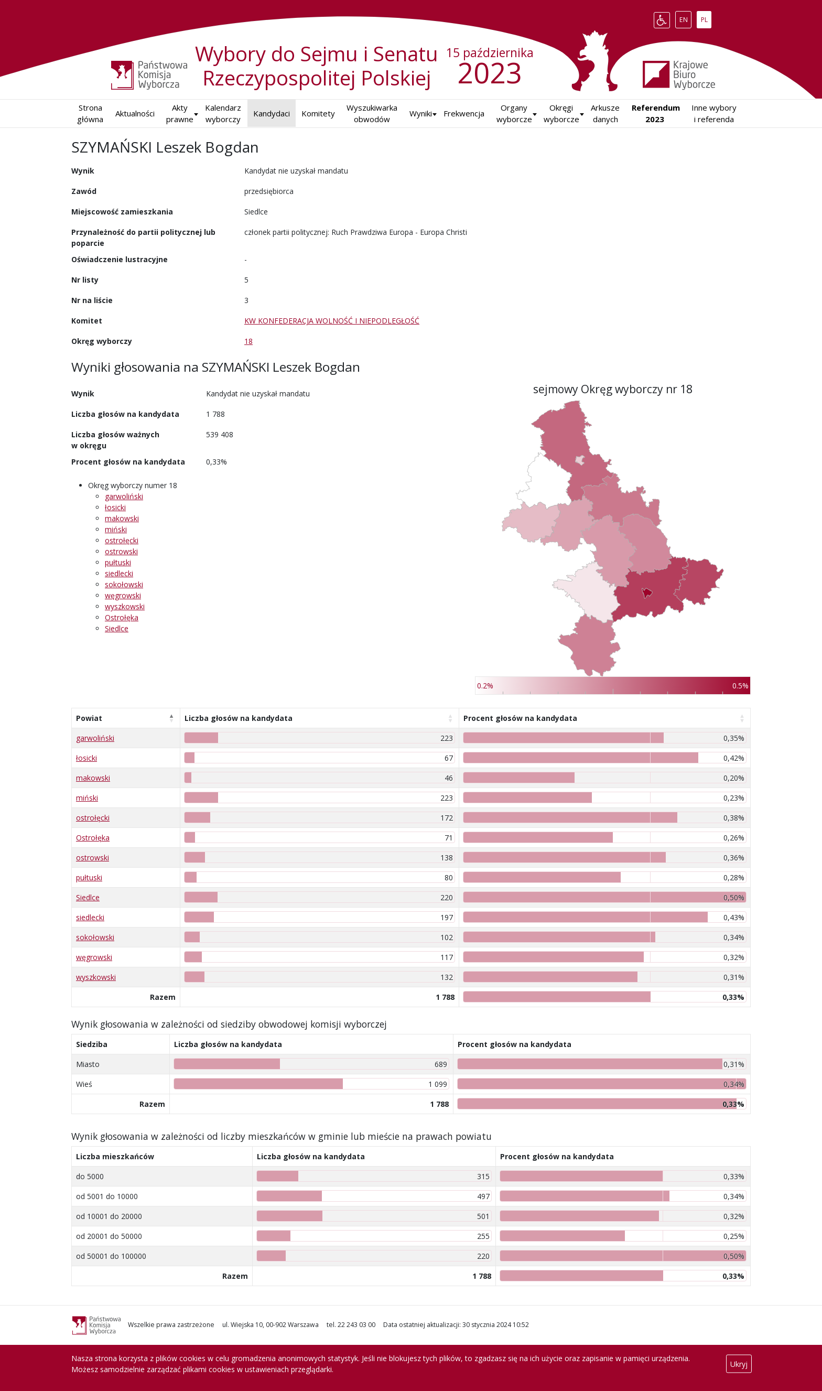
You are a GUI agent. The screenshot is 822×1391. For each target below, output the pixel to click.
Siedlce (116, 628)
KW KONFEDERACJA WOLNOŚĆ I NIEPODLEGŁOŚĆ (331, 321)
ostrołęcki (121, 540)
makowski (122, 518)
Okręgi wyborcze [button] (561, 113)
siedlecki (119, 573)
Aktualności (135, 113)
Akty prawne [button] (179, 113)
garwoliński (124, 496)
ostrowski (121, 551)
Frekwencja (464, 113)
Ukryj (739, 1364)
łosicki (115, 507)
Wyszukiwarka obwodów (372, 113)
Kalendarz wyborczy (223, 113)
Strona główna (90, 113)
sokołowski (124, 584)
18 (248, 341)
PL (706, 18)
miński (116, 529)
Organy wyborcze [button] (514, 113)
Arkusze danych (605, 113)
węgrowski (123, 595)
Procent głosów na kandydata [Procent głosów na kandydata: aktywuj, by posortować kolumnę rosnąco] (520, 718)
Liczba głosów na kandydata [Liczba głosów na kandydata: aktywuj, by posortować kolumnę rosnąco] (239, 718)
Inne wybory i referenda (714, 113)
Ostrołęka (121, 617)
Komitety (318, 113)
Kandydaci (271, 113)
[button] (421, 113)
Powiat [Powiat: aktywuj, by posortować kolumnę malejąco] (89, 718)
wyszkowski (125, 606)
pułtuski (118, 562)
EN (685, 18)
